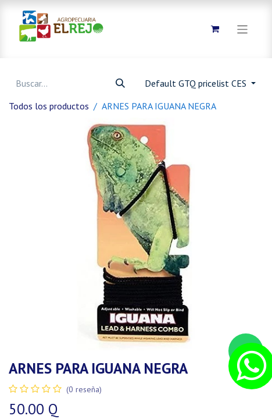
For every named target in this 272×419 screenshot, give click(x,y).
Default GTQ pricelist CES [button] (197, 83)
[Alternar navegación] (243, 29)
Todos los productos (49, 106)
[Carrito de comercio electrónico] (215, 29)
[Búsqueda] (120, 83)
